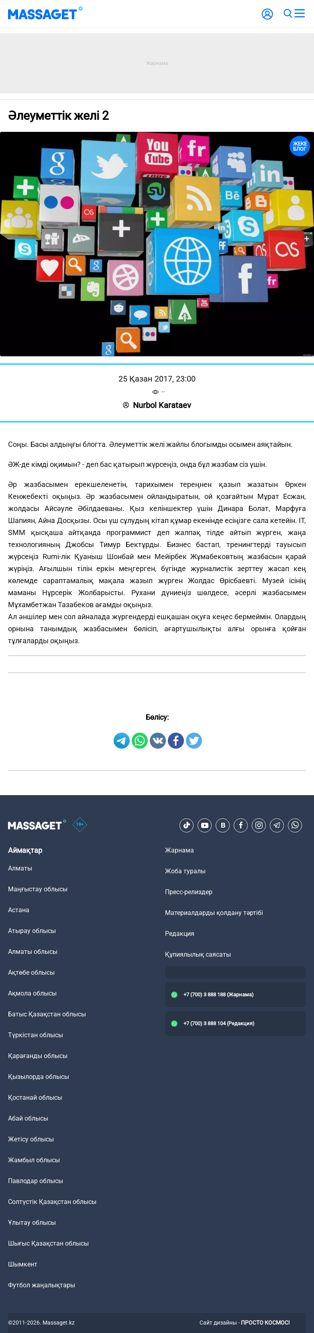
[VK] (223, 825)
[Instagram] (259, 825)
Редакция (179, 933)
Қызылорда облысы (38, 1077)
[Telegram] (277, 825)
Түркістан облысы (35, 1035)
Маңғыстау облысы (37, 889)
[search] (287, 13)
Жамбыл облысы (34, 1160)
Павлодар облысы (35, 1181)
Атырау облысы (32, 931)
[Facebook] (241, 825)
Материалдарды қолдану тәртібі (214, 913)
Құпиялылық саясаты (198, 954)
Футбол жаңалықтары (41, 1285)
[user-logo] (267, 18)
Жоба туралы (185, 871)
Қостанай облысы (35, 1097)
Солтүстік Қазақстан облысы (52, 1202)
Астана (18, 910)
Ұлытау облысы (32, 1222)
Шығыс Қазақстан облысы (48, 1243)
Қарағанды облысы (37, 1056)
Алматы (20, 868)
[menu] (299, 13)
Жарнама (179, 850)
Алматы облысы (32, 951)
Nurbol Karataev (157, 405)
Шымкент (22, 1264)
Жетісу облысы (31, 1139)
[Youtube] (205, 825)
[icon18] (80, 825)
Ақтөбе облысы (31, 972)
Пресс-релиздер (188, 892)
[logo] (45, 14)
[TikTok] (187, 825)
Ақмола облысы (32, 993)
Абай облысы (28, 1118)
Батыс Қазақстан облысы (47, 1014)
